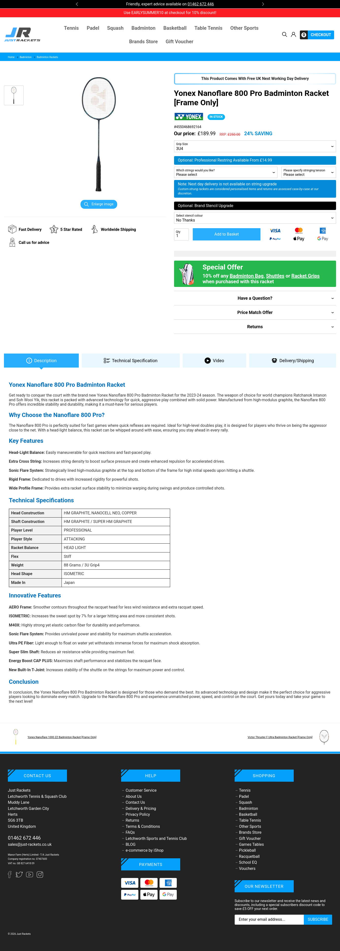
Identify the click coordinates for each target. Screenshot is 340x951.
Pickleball (247, 850)
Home (11, 57)
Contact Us (135, 802)
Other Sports (244, 28)
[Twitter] (20, 876)
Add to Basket (226, 234)
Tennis (71, 28)
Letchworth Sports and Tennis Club (156, 838)
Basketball (175, 28)
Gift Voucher (180, 42)
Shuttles (275, 276)
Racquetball (249, 856)
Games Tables (251, 844)
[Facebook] (12, 876)
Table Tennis (208, 28)
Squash (115, 28)
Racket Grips (305, 276)
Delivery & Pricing (141, 808)
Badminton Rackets (45, 57)
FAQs (130, 832)
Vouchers (247, 868)
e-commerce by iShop (144, 850)
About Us (134, 796)
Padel (93, 28)
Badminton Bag (246, 276)
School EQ (248, 862)
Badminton (143, 28)
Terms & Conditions (143, 826)
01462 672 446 (201, 4)
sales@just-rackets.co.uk (30, 844)
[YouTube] (30, 876)
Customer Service (141, 790)
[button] (77, 4)
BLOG (130, 844)
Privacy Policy (138, 814)
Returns (132, 820)
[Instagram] (39, 876)
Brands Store (143, 42)
